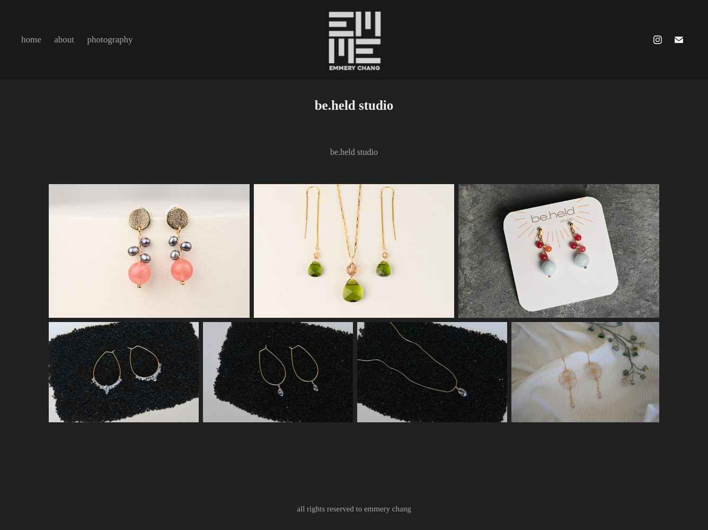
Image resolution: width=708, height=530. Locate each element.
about (64, 39)
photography (110, 39)
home (31, 39)
